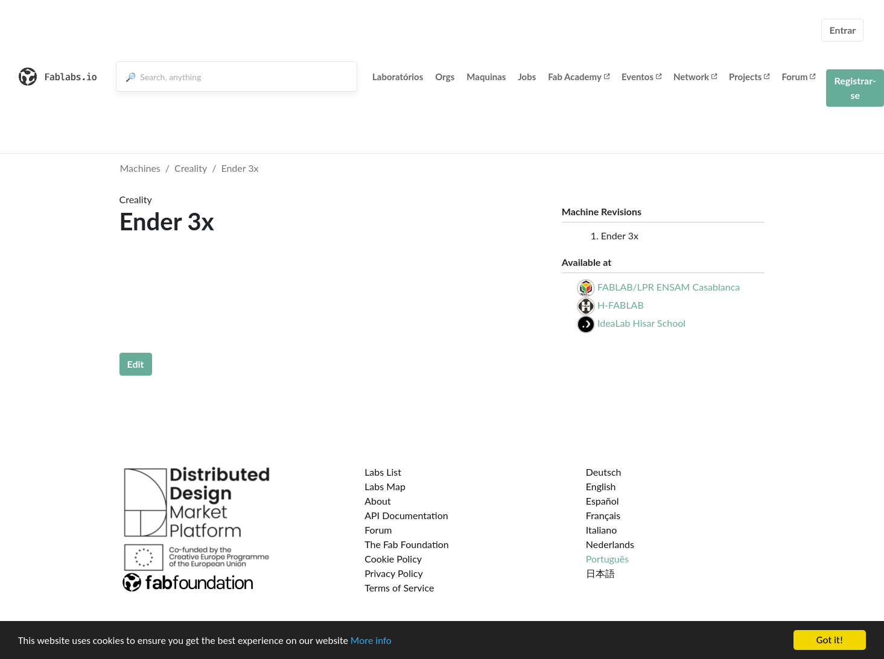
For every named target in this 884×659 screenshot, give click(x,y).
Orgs (444, 76)
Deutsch (604, 472)
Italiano (601, 529)
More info (371, 640)
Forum (798, 76)
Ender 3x (239, 168)
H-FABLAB (620, 305)
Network (695, 76)
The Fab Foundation (406, 544)
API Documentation (406, 515)
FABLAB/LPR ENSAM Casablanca (668, 286)
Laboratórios (397, 76)
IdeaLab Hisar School (641, 323)
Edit (135, 364)
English (601, 486)
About (377, 500)
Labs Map (384, 486)
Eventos (641, 76)
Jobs (527, 76)
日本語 (600, 573)
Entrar (842, 30)
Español (602, 500)
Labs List (382, 472)
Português (607, 558)
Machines (140, 168)
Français (603, 515)
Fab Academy (578, 76)
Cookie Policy (393, 558)
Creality (190, 168)
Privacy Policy (393, 573)
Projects (749, 76)
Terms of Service (399, 587)
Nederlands (610, 544)
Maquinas (486, 76)
